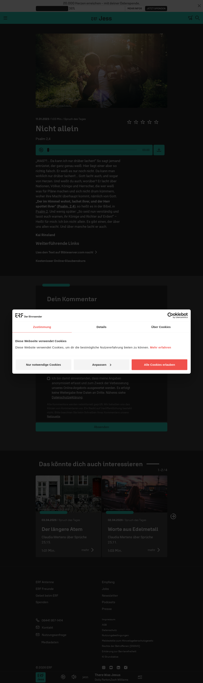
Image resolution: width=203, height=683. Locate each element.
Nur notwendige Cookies (43, 364)
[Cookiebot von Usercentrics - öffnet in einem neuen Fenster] (170, 315)
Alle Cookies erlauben (159, 364)
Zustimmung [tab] (42, 327)
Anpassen (101, 364)
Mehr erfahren (160, 347)
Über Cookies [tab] (161, 327)
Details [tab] (101, 327)
